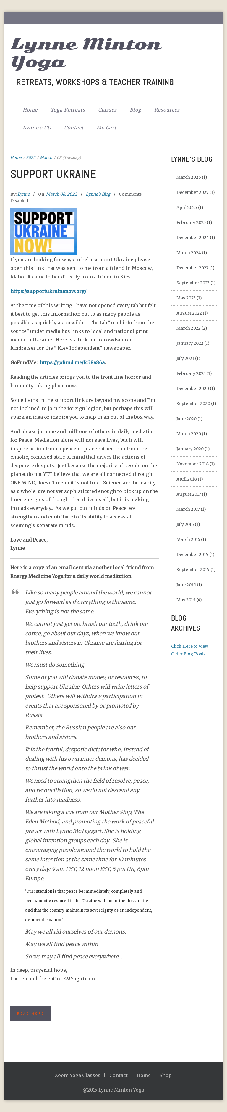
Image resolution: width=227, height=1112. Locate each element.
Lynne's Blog (98, 194)
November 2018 (192, 464)
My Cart (106, 127)
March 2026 (188, 177)
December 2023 (192, 267)
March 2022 (188, 328)
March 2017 (188, 509)
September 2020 (193, 403)
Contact (74, 127)
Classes (107, 110)
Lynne (23, 194)
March (46, 157)
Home (30, 110)
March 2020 (188, 433)
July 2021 (185, 358)
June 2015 (186, 584)
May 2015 (186, 599)
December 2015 (192, 554)
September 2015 (193, 569)
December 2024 (192, 237)
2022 (30, 157)
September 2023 (193, 283)
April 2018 (186, 479)
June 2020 (186, 418)
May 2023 (186, 298)
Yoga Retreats (68, 110)
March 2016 (188, 539)
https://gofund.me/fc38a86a (72, 362)
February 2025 (191, 222)
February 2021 (191, 373)
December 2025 (192, 192)
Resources (167, 110)
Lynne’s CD (37, 127)
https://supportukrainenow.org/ (48, 291)
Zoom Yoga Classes (77, 1075)
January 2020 (190, 449)
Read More (31, 1013)
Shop (166, 1075)
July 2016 (185, 524)
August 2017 (188, 494)
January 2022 (189, 343)
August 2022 (189, 313)
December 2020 (192, 388)
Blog (135, 110)
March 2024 (188, 252)
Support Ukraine (53, 174)
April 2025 (186, 207)
